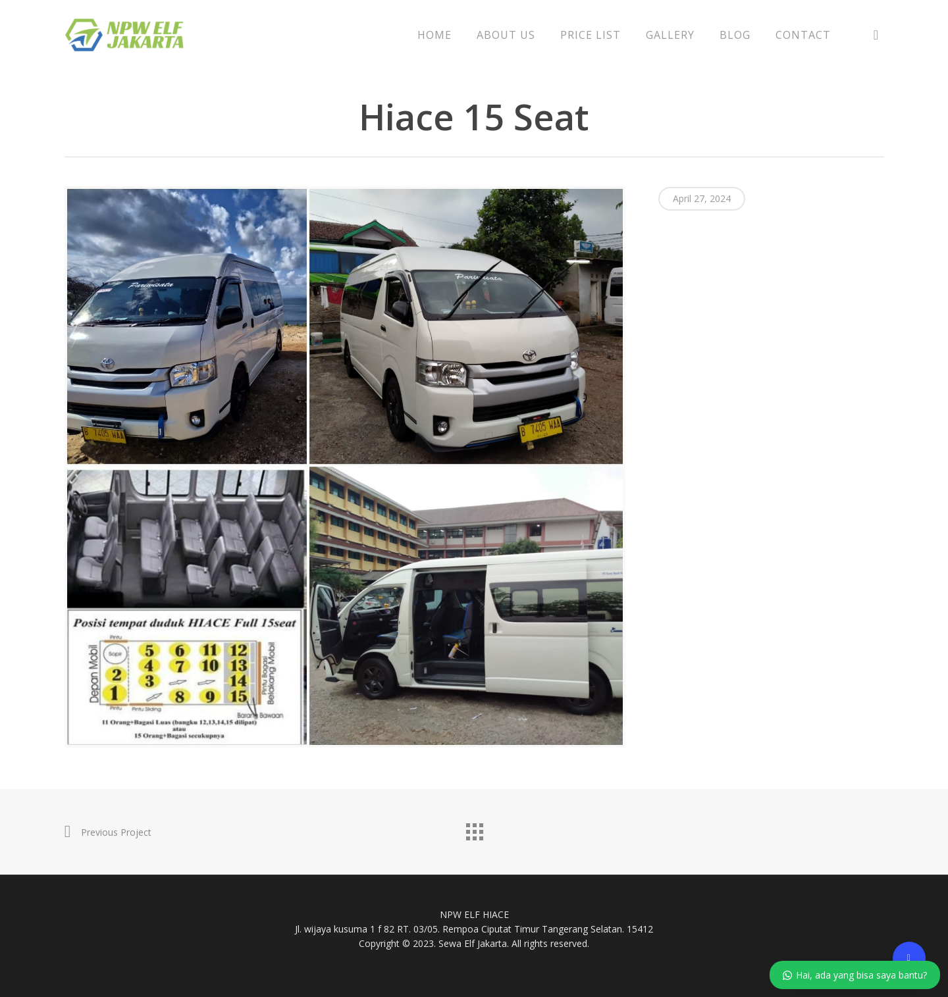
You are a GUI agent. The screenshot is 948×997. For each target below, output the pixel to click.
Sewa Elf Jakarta (472, 943)
